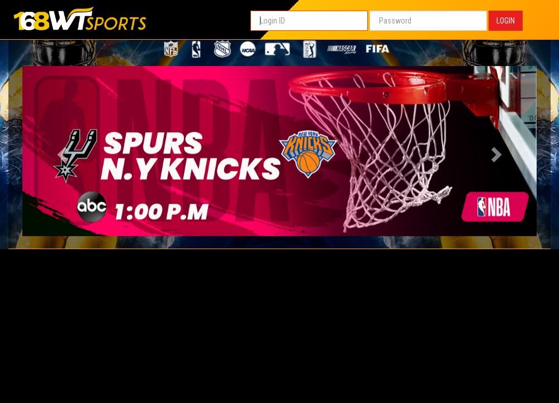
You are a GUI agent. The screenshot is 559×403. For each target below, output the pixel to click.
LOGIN (505, 20)
